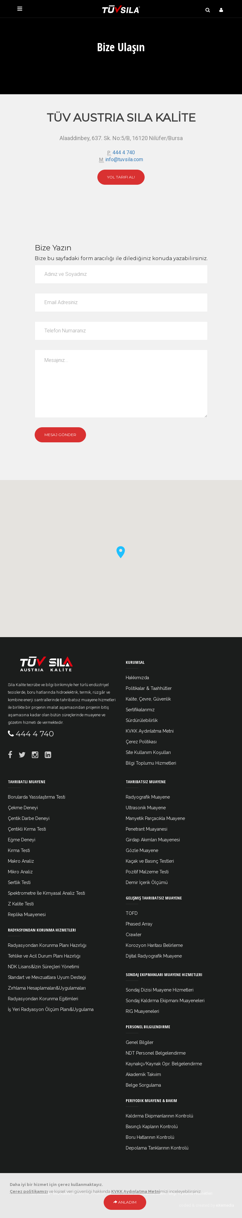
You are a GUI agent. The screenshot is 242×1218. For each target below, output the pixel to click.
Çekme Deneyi (23, 807)
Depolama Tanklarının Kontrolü (157, 1147)
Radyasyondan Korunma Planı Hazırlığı (47, 945)
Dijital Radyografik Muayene (154, 956)
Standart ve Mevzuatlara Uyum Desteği (47, 977)
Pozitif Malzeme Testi (147, 871)
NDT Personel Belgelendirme (156, 1053)
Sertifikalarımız (140, 709)
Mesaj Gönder (60, 434)
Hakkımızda (137, 677)
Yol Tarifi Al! (121, 177)
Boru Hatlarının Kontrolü (150, 1137)
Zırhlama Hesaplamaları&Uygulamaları (47, 988)
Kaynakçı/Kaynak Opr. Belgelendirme (164, 1063)
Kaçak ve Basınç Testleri (150, 861)
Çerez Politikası (141, 741)
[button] (120, 552)
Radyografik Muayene (148, 797)
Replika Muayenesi (27, 914)
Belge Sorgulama (143, 1085)
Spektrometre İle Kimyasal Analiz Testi (46, 893)
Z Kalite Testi (21, 903)
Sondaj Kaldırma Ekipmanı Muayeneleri (165, 1000)
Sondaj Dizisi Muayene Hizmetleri (159, 989)
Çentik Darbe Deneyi (28, 818)
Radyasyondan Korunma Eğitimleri (43, 998)
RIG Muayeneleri (142, 1011)
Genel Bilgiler (139, 1042)
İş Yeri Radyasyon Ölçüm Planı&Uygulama (51, 1009)
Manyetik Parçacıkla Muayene (155, 818)
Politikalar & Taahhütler (149, 688)
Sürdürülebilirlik (142, 720)
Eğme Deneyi (21, 839)
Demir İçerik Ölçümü (147, 882)
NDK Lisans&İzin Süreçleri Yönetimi (43, 966)
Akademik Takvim (143, 1074)
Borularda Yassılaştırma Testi (36, 797)
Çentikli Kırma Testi (27, 829)
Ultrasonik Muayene (146, 807)
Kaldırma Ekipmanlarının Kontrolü (159, 1115)
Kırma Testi (19, 850)
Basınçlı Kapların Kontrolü (152, 1126)
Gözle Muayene (142, 850)
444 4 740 (123, 153)
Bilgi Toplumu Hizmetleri (151, 763)
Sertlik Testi (19, 882)
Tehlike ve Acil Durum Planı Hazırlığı (44, 956)
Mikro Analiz (20, 871)
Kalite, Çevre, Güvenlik (148, 699)
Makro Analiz (21, 861)
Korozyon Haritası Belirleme (154, 945)
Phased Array (139, 923)
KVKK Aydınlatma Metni (150, 731)
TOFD (132, 913)
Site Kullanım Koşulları (148, 752)
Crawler (133, 934)
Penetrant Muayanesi (146, 829)
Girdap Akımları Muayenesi (153, 839)
